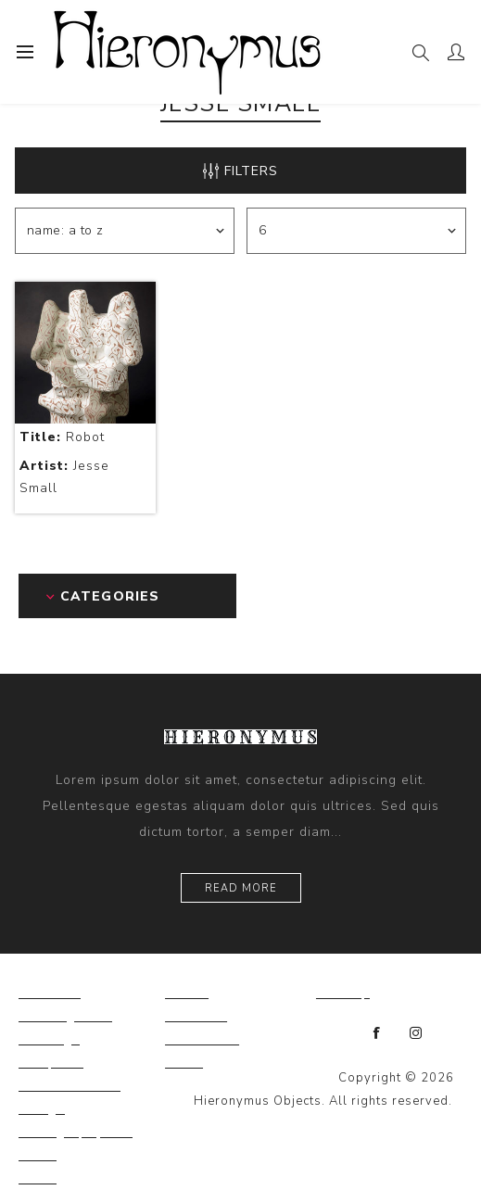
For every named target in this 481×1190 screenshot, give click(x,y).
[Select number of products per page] (356, 231)
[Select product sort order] (124, 231)
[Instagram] (416, 1033)
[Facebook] (377, 1033)
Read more (241, 888)
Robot (62, 437)
